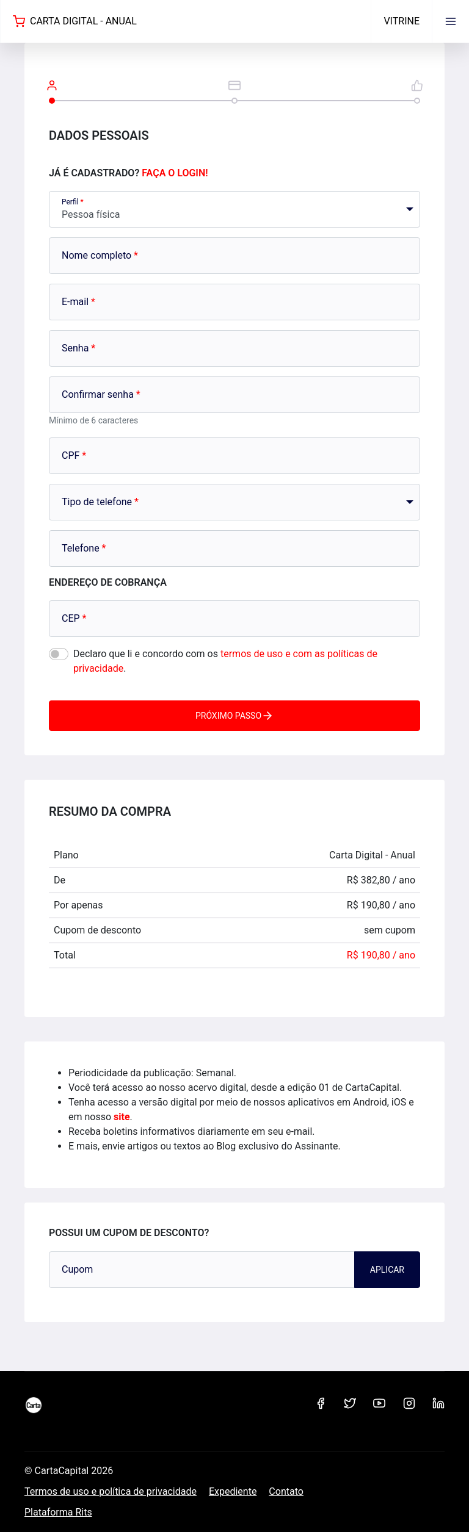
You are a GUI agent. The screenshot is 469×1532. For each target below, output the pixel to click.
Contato (286, 1491)
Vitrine (402, 21)
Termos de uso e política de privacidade (110, 1491)
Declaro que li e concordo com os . (225, 661)
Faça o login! (175, 173)
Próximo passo (234, 716)
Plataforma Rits (58, 1512)
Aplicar (387, 1270)
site (122, 1117)
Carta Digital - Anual (75, 21)
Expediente (232, 1491)
